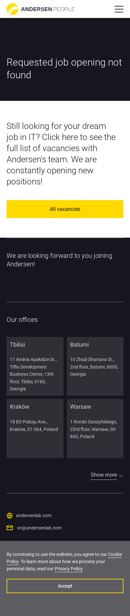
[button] (119, 9)
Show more (104, 475)
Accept (65, 586)
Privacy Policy (69, 568)
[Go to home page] (41, 9)
